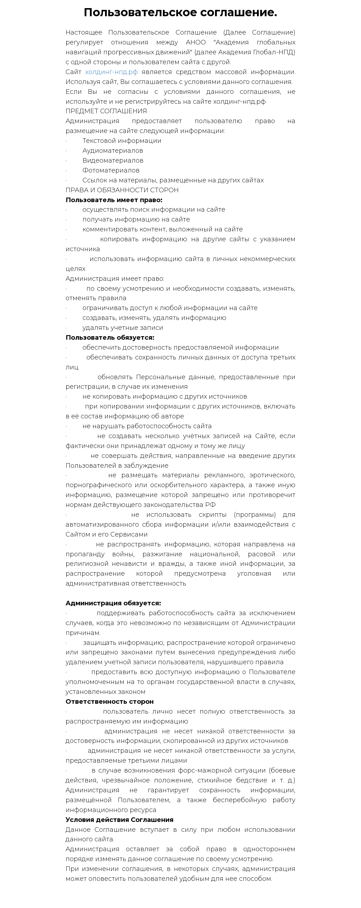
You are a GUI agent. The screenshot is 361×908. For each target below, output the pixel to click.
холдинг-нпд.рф (111, 72)
